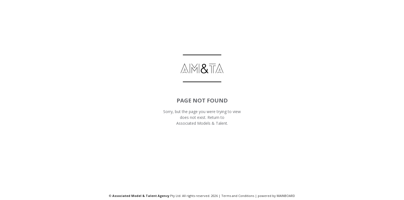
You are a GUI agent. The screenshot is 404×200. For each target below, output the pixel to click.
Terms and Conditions (237, 196)
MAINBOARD (286, 196)
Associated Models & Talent (201, 123)
